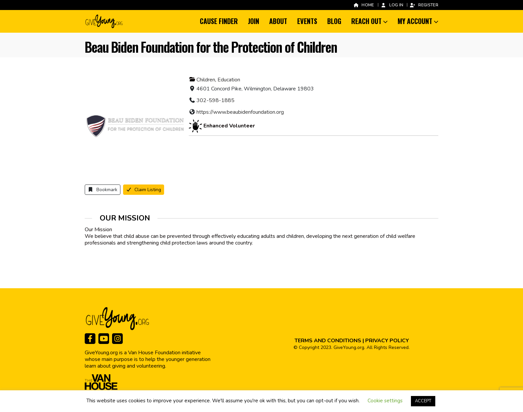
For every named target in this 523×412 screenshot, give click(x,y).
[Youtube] (103, 338)
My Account (415, 21)
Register (424, 5)
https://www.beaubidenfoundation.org (240, 112)
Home (363, 5)
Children (205, 79)
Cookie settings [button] (385, 400)
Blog (334, 21)
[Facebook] (90, 338)
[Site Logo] (104, 21)
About (278, 21)
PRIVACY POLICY (387, 340)
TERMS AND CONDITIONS (328, 340)
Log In (392, 5)
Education (228, 79)
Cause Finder (219, 21)
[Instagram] (117, 338)
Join (253, 21)
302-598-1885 (215, 100)
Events (307, 21)
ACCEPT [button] (423, 401)
